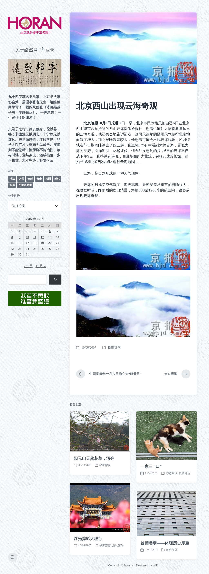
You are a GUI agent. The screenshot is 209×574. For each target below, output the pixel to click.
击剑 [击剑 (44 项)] (30, 178)
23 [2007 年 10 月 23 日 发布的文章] (19, 248)
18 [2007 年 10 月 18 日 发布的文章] (34, 242)
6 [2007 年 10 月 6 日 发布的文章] (50, 231)
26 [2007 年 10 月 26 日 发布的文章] (42, 248)
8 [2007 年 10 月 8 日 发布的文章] (12, 237)
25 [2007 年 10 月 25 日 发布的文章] (34, 248)
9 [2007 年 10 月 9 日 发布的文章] (19, 237)
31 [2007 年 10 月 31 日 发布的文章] (27, 254)
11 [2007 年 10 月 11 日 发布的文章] (34, 237)
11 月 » (41, 266)
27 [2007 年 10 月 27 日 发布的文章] (49, 248)
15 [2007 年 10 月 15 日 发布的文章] (12, 242)
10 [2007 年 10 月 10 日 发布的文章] (27, 237)
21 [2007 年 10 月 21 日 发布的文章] (57, 242)
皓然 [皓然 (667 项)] (57, 178)
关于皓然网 (26, 49)
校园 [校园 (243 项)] (48, 178)
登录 (49, 49)
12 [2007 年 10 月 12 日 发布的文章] (42, 237)
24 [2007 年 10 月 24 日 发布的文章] (27, 248)
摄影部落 (114, 347)
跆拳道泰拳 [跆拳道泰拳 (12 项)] (25, 185)
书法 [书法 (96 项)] (12, 178)
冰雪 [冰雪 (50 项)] (21, 178)
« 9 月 (28, 266)
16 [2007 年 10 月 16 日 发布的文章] (19, 242)
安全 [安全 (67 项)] (39, 178)
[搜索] (55, 280)
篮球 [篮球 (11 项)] (12, 185)
